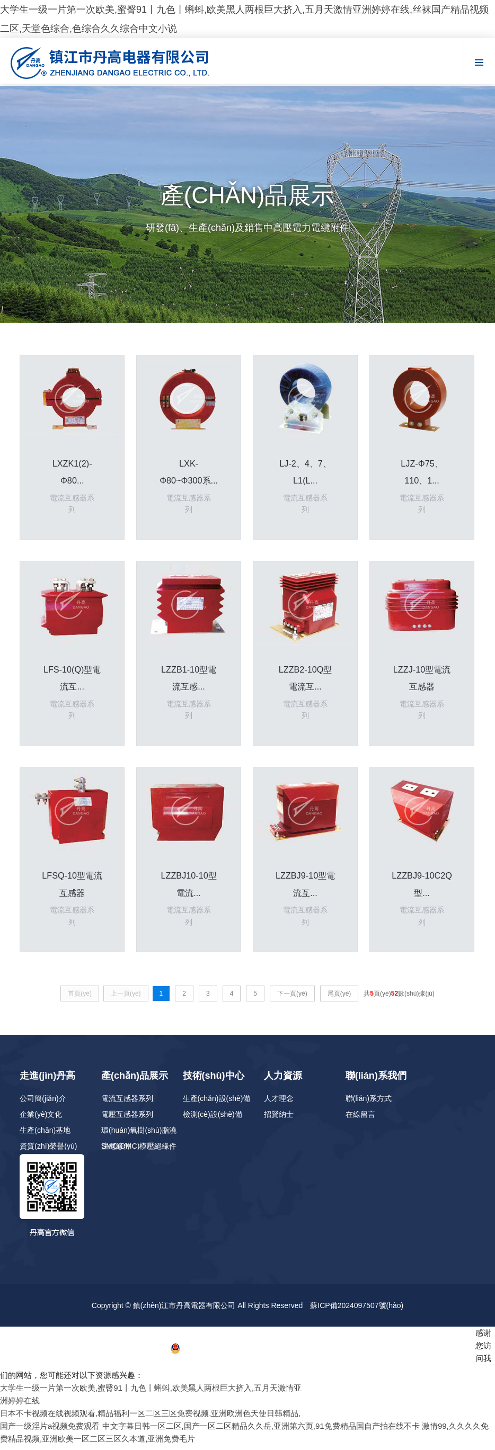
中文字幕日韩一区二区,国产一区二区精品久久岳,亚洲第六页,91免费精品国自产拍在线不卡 (261, 1430)
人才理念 (279, 1103)
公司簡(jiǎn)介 (43, 1103)
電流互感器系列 (127, 1103)
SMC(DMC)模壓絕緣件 (138, 1151)
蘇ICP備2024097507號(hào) (356, 1310)
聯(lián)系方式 (369, 1103)
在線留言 (360, 1119)
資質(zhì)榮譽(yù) (48, 1151)
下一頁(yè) (292, 998)
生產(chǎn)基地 (45, 1135)
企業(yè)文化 (41, 1119)
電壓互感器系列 (127, 1119)
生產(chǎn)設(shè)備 (217, 1103)
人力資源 (283, 1080)
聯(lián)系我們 (376, 1080)
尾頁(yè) (339, 998)
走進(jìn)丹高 (47, 1080)
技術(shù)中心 (213, 1080)
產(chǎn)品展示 (134, 1080)
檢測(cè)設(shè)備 (212, 1119)
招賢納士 (279, 1119)
